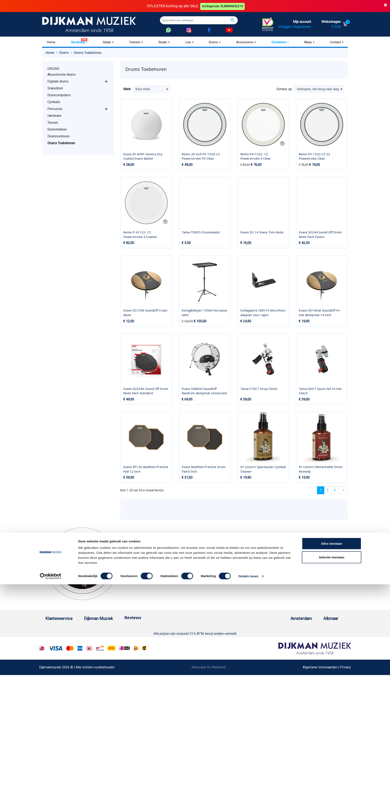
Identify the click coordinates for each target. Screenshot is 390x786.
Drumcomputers (59, 95)
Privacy (50, 682)
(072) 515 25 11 (327, 642)
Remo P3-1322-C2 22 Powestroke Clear (314, 156)
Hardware (54, 115)
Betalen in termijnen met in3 (65, 715)
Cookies (51, 708)
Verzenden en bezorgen (62, 648)
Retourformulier (56, 701)
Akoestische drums (61, 74)
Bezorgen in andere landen (64, 721)
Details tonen (248, 778)
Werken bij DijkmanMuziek (117, 642)
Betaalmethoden (57, 635)
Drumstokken (57, 129)
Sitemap (104, 648)
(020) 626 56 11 (283, 642)
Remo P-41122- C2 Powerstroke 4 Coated (140, 234)
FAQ (48, 662)
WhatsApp (52, 695)
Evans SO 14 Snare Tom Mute (262, 232)
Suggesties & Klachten (61, 688)
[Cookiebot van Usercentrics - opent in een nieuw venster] (50, 778)
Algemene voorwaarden (62, 655)
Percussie (54, 109)
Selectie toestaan (331, 759)
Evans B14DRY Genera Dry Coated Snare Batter (143, 156)
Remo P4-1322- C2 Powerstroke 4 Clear (255, 156)
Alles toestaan (331, 745)
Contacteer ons (56, 728)
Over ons (104, 628)
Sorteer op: (284, 89)
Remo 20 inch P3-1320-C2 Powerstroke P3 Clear (201, 156)
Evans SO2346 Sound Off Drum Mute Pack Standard (145, 390)
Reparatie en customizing (63, 668)
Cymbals (53, 102)
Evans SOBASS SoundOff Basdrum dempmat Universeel (204, 390)
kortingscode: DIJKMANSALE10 (223, 5)
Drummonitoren (58, 136)
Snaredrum (55, 88)
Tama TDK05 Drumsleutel (201, 232)
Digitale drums (58, 81)
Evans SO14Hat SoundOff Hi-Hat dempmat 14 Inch (320, 312)
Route (276, 655)
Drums (53, 68)
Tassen (52, 122)
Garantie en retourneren (62, 642)
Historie (104, 635)
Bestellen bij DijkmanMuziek (65, 628)
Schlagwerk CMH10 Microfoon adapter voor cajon (262, 312)
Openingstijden (283, 648)
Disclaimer (53, 675)
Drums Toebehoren (61, 143)
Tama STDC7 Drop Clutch (258, 388)
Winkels (104, 655)
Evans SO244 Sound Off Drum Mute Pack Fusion (320, 234)
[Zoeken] (199, 20)
